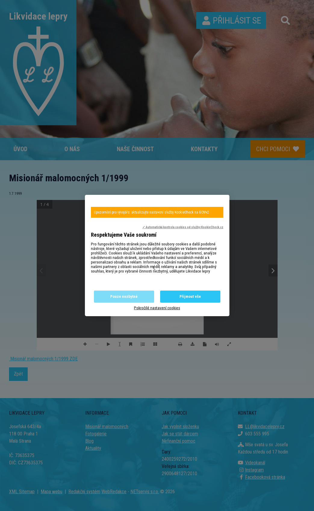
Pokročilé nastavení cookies (157, 308)
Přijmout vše (190, 296)
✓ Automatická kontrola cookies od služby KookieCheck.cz (182, 227)
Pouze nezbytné (124, 296)
